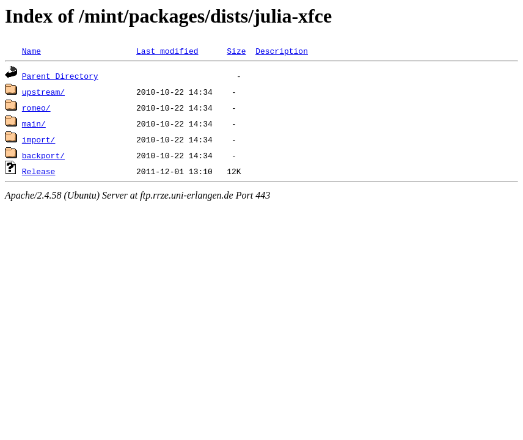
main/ (34, 123)
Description (281, 50)
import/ (39, 139)
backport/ (43, 155)
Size (236, 50)
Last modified (167, 50)
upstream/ (43, 91)
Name (31, 50)
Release (39, 171)
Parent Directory (60, 75)
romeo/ (36, 107)
